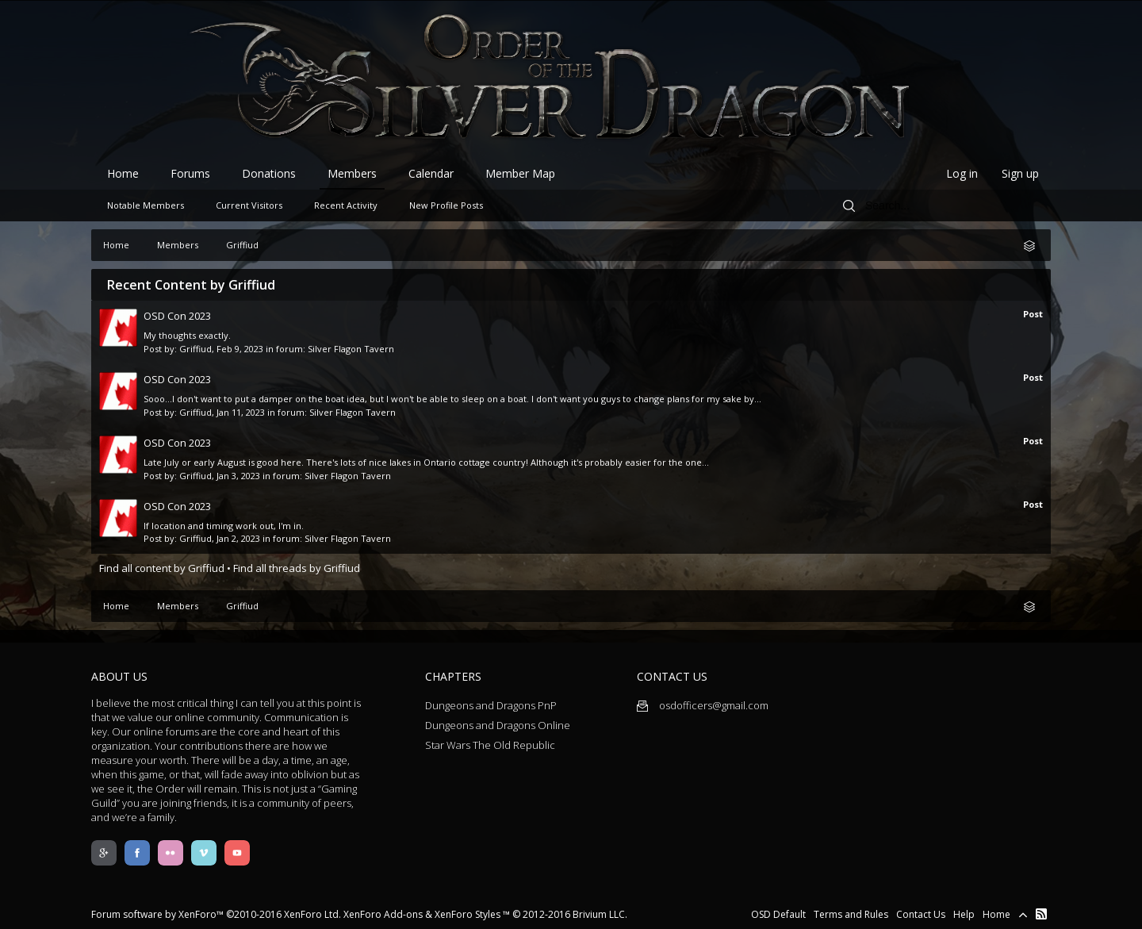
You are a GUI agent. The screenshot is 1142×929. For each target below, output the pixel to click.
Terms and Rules (851, 914)
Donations (269, 173)
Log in (962, 173)
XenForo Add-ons (383, 914)
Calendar (431, 173)
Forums (190, 173)
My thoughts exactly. (187, 335)
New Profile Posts (446, 205)
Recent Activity (345, 205)
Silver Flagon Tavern (351, 349)
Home (123, 173)
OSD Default (778, 914)
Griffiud (195, 349)
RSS (1041, 913)
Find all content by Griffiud (161, 568)
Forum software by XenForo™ (216, 914)
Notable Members (145, 205)
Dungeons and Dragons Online (497, 725)
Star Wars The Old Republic (490, 745)
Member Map (520, 173)
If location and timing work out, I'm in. (224, 526)
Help (964, 914)
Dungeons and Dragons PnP (491, 705)
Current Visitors (249, 205)
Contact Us (920, 914)
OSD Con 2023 (177, 316)
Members (352, 173)
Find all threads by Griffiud (296, 568)
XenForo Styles (467, 914)
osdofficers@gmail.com (702, 705)
